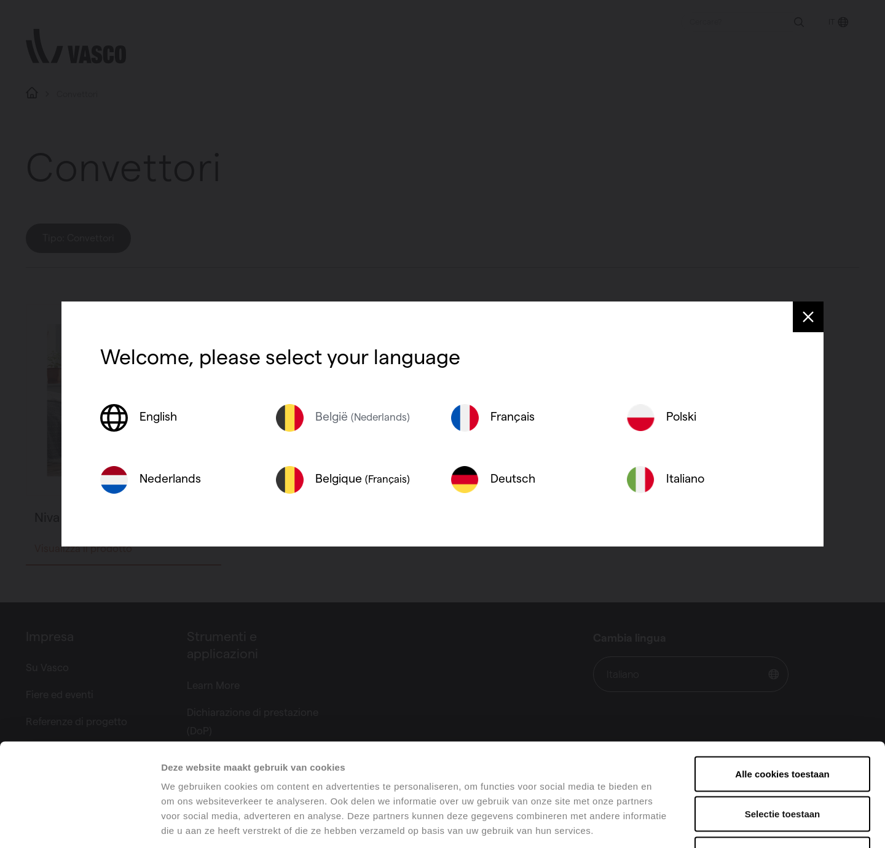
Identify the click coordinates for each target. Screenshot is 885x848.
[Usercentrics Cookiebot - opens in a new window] (79, 824)
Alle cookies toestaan (782, 687)
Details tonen (664, 824)
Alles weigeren (782, 767)
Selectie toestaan (782, 727)
